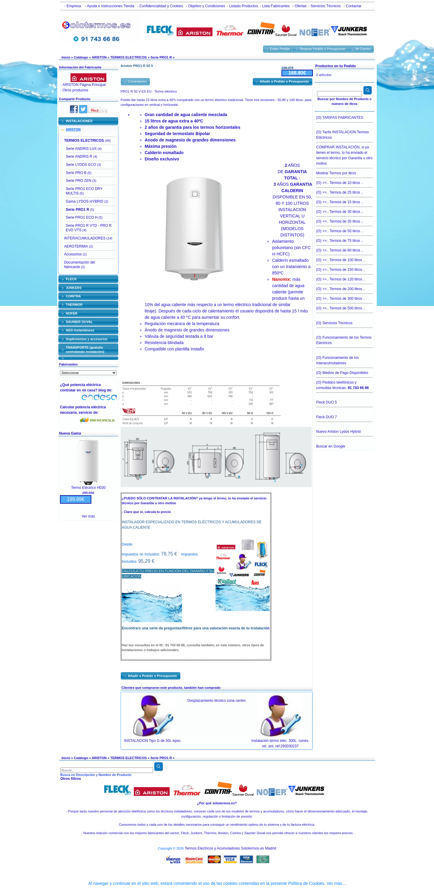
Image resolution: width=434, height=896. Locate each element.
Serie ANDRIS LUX (81, 149)
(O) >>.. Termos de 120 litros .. (344, 277)
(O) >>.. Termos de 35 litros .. (344, 219)
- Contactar (352, 6)
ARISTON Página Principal (83, 85)
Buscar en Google (330, 446)
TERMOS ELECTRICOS (128, 57)
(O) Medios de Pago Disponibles (344, 371)
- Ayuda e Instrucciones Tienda (109, 6)
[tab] (88, 121)
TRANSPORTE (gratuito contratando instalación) (85, 349)
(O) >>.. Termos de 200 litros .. (344, 287)
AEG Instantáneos (80, 330)
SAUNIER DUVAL (79, 322)
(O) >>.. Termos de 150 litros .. (344, 268)
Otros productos (75, 90)
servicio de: (90, 412)
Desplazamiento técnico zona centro (216, 700)
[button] (278, 49)
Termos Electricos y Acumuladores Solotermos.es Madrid (230, 848)
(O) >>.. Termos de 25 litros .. (344, 191)
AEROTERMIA (76, 246)
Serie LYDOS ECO (81, 165)
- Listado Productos (242, 6)
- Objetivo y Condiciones (205, 6)
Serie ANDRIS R (79, 156)
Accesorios (73, 254)
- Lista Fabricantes (275, 6)
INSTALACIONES (79, 121)
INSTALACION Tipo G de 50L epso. (152, 741)
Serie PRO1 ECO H (81, 217)
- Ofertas (299, 6)
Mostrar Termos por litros (344, 171)
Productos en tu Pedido (335, 66)
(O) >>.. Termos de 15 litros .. (344, 200)
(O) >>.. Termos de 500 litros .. (344, 308)
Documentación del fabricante (79, 264)
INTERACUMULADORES (84, 238)
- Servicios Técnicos (324, 6)
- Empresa (71, 6)
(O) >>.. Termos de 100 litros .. (344, 258)
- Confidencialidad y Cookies (159, 6)
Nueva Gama (70, 433)
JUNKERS (74, 288)
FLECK (71, 279)
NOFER (71, 313)
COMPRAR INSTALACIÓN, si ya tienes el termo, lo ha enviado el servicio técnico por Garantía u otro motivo (344, 154)
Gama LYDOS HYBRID (84, 201)
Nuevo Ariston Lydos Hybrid (344, 433)
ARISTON (99, 57)
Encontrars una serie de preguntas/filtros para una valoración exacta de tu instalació (194, 628)
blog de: (106, 390)
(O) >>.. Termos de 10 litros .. (344, 181)
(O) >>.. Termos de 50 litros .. (344, 229)
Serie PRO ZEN (78, 181)
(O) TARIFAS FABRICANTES (344, 119)
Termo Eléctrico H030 (88, 488)
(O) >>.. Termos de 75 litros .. (344, 239)
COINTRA (73, 296)
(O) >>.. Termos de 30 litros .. (344, 210)
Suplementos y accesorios (87, 339)
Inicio (65, 57)
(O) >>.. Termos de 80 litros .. (344, 248)
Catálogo (81, 57)
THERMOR (74, 304)
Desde (127, 544)
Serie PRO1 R (161, 57)
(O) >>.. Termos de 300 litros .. (344, 297)
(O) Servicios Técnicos (344, 324)
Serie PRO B (76, 173)
